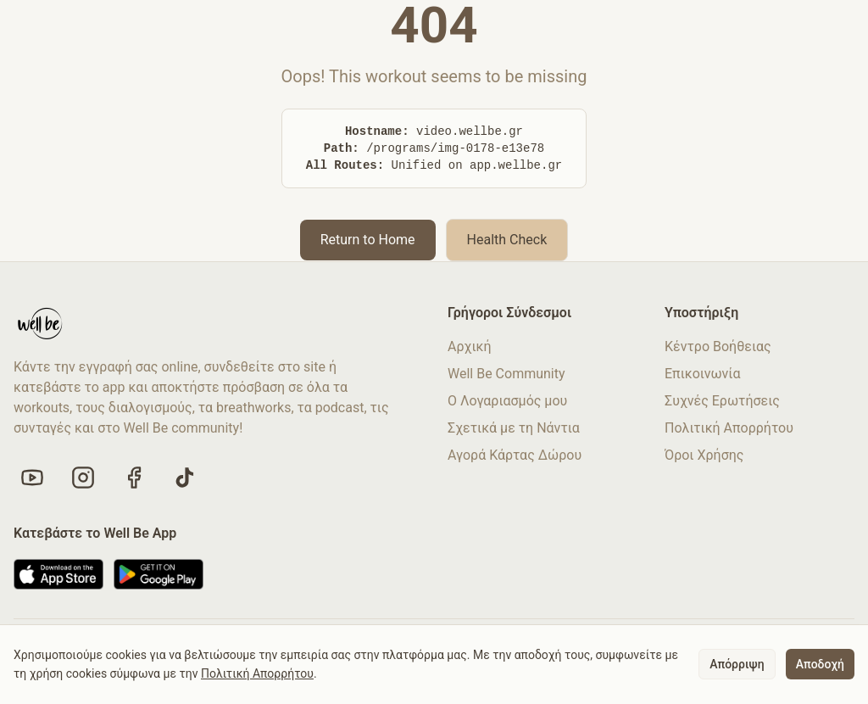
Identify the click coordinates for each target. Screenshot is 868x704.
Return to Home (367, 240)
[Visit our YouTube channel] (32, 477)
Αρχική (470, 346)
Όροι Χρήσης (704, 455)
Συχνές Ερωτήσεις (722, 401)
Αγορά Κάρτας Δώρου (514, 455)
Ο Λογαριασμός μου (507, 401)
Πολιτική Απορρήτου (729, 428)
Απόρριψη (736, 664)
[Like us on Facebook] (134, 477)
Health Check (507, 240)
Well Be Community (506, 374)
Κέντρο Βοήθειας (718, 346)
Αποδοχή (820, 664)
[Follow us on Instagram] (83, 477)
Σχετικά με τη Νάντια (514, 428)
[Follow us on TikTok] (184, 477)
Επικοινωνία (703, 374)
